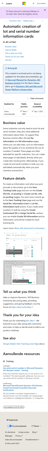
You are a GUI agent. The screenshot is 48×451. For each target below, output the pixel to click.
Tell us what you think (13, 53)
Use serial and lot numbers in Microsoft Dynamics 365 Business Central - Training (23, 369)
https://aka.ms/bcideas (21, 307)
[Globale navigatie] (2, 3)
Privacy (18, 436)
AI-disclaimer (10, 432)
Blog (34, 432)
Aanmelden (41, 3)
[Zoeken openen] (33, 3)
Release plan (28, 20)
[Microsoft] (24, 3)
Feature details (11, 50)
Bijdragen (8, 436)
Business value (10, 46)
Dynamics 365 (15, 20)
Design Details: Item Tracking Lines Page (21, 343)
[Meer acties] (42, 21)
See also (8, 60)
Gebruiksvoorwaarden (13, 439)
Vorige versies (23, 432)
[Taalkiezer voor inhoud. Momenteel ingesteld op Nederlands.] (12, 420)
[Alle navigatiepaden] (5, 21)
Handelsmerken (31, 439)
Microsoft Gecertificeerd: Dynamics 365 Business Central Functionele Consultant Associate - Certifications (22, 387)
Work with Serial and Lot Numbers (29, 228)
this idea (29, 320)
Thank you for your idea (14, 56)
